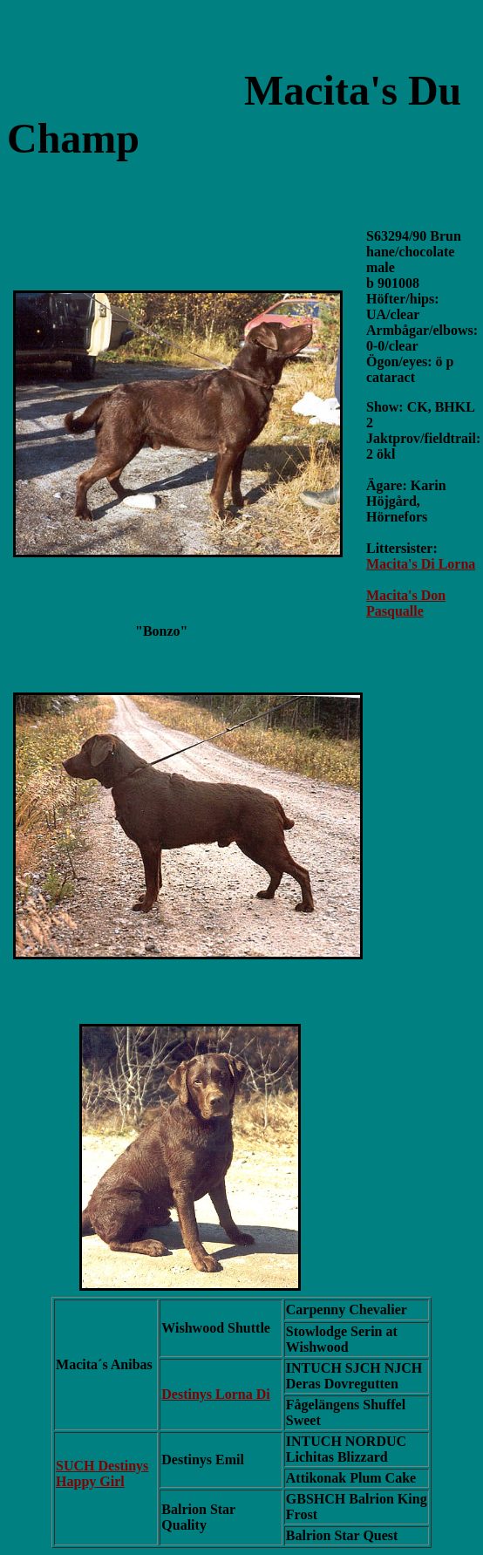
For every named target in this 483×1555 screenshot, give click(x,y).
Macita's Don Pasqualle (406, 603)
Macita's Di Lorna (420, 563)
